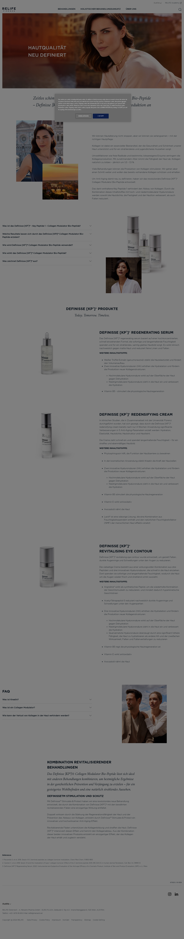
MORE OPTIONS (83, 116)
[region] (93, 108)
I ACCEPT (101, 116)
